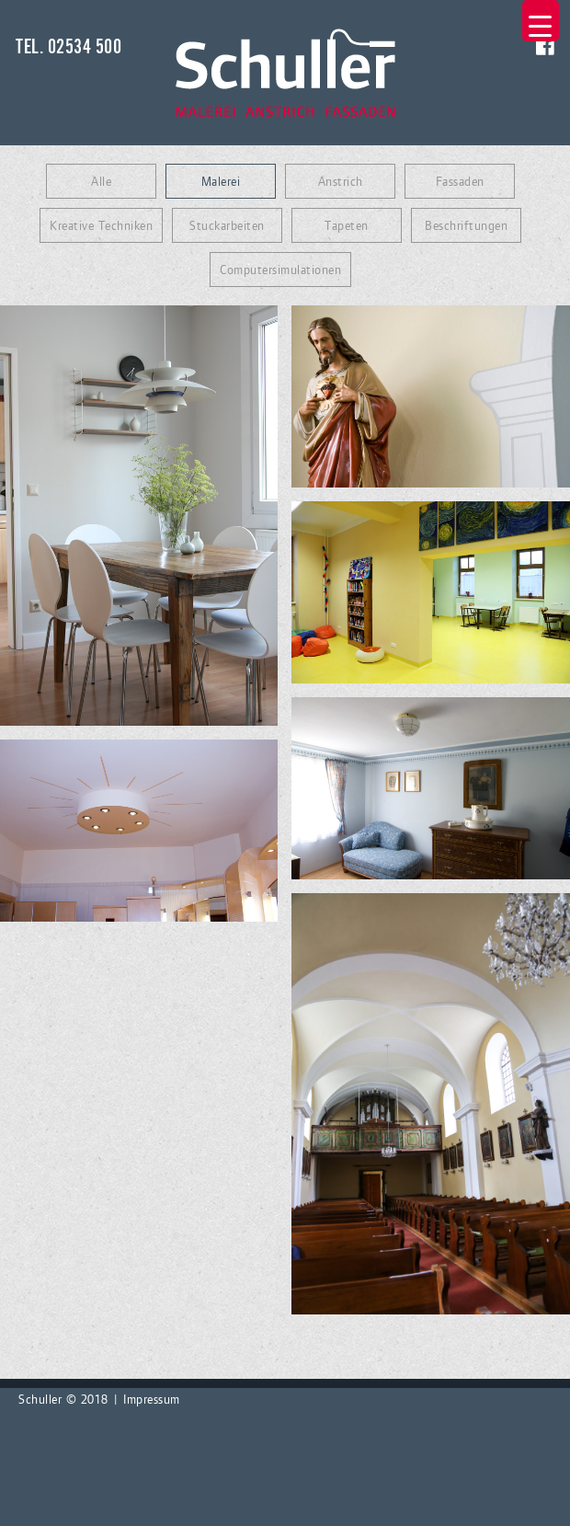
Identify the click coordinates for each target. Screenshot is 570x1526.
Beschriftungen (466, 225)
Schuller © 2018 (63, 1399)
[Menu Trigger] (540, 20)
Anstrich (340, 181)
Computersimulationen (280, 269)
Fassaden (460, 181)
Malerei (221, 181)
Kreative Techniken (101, 225)
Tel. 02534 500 (68, 48)
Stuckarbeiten (227, 225)
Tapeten (347, 225)
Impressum (151, 1399)
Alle (101, 181)
